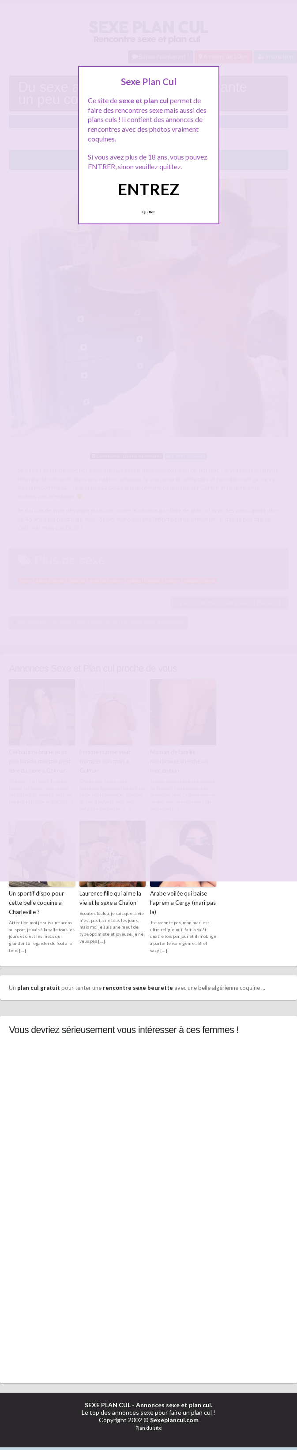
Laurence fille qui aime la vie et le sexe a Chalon (110, 897)
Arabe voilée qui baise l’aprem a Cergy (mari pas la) (183, 902)
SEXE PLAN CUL (108, 1404)
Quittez (148, 212)
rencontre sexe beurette (138, 986)
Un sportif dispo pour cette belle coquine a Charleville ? (36, 902)
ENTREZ (148, 189)
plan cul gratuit (38, 986)
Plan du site (148, 1427)
